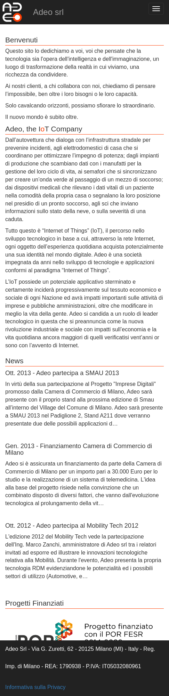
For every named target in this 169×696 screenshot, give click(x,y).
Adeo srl (48, 12)
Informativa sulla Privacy (35, 687)
